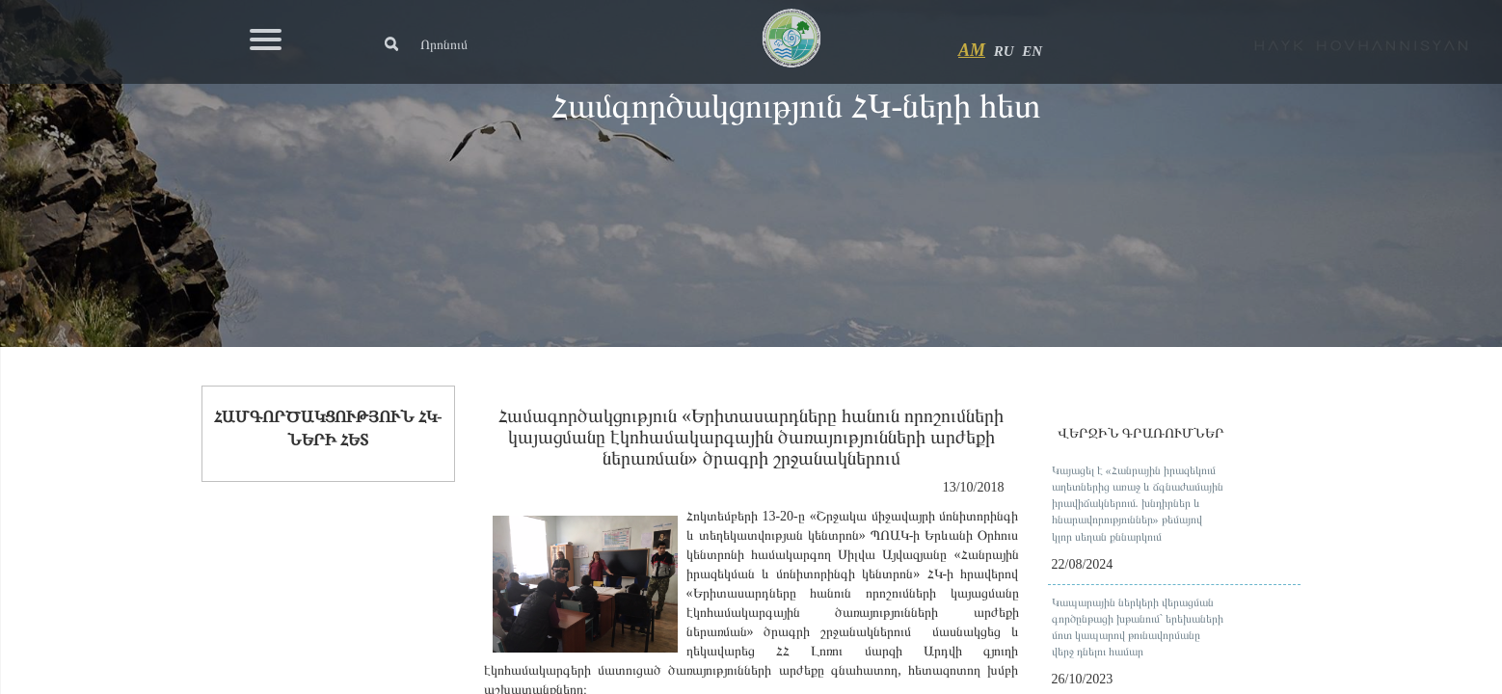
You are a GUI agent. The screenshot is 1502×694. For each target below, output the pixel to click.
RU (1004, 51)
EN (1032, 51)
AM (971, 50)
